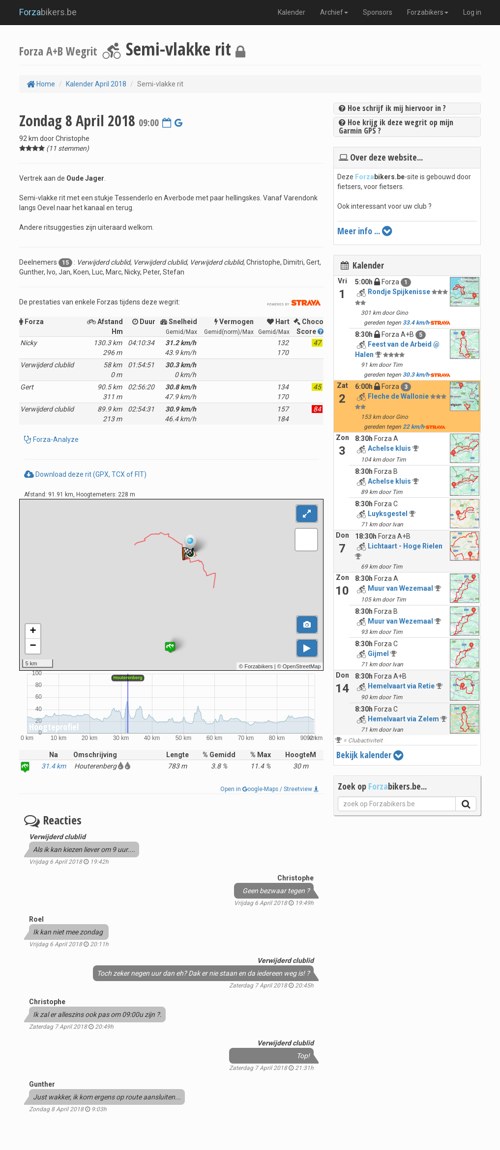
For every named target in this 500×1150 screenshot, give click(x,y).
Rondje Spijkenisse (399, 292)
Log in (472, 12)
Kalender (291, 12)
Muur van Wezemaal (400, 588)
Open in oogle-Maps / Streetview (269, 789)
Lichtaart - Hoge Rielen (405, 546)
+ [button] (32, 631)
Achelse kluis (389, 448)
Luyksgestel (388, 514)
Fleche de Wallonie (398, 396)
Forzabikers (427, 12)
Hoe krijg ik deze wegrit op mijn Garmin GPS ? (396, 127)
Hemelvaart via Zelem (403, 719)
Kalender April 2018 (96, 84)
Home (41, 84)
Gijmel (378, 653)
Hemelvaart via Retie (401, 686)
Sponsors (377, 12)
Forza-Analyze (55, 439)
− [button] (32, 646)
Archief (334, 12)
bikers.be (48, 12)
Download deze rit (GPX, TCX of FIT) (85, 474)
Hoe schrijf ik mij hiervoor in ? (392, 108)
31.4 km (53, 766)
